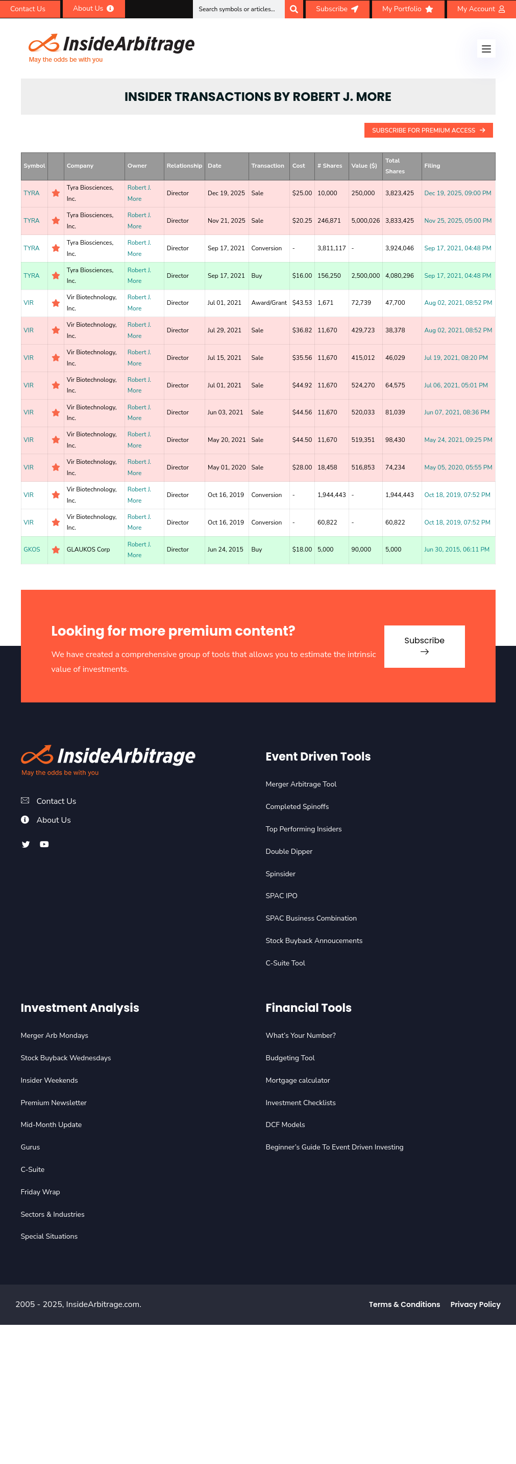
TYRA (31, 193)
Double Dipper (289, 851)
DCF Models (285, 1125)
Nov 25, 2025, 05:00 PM (458, 221)
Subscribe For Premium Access (428, 130)
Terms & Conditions (404, 1304)
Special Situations (49, 1236)
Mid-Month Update (51, 1125)
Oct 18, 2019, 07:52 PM (457, 495)
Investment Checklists (301, 1103)
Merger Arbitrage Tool (301, 784)
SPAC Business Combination (311, 918)
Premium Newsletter (54, 1103)
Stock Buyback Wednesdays (66, 1058)
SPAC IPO (282, 896)
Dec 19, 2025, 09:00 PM (458, 193)
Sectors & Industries (53, 1214)
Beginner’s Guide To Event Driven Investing (335, 1147)
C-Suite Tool (285, 963)
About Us (54, 820)
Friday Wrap (40, 1192)
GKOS (31, 549)
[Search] (294, 9)
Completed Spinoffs (297, 807)
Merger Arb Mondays (55, 1035)
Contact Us (57, 801)
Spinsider (281, 874)
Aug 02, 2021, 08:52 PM (459, 303)
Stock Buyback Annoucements (314, 941)
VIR (28, 303)
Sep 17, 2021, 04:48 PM (458, 248)
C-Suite (33, 1169)
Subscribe (423, 644)
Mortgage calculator (298, 1080)
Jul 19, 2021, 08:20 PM (456, 358)
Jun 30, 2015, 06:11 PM (457, 549)
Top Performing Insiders (304, 829)
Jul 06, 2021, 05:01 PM (456, 385)
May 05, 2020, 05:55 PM (459, 467)
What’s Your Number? (301, 1035)
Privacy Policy (476, 1304)
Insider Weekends (49, 1080)
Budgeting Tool (290, 1058)
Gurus (30, 1147)
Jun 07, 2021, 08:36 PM (457, 412)
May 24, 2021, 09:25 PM (459, 440)
